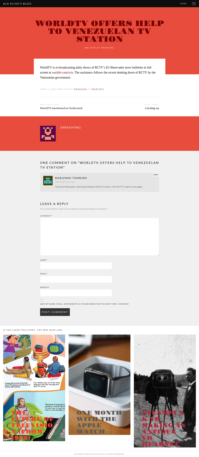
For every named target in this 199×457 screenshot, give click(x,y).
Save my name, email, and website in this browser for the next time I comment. (84, 304)
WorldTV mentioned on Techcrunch (61, 108)
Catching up (152, 108)
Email (44, 273)
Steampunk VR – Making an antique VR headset (164, 428)
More (183, 3)
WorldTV (98, 89)
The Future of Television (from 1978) (32, 425)
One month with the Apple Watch (99, 422)
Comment (46, 216)
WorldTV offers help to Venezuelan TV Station (99, 31)
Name (44, 260)
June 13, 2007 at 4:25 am (64, 182)
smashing (107, 48)
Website (44, 287)
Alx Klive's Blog (17, 3)
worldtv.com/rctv (62, 72)
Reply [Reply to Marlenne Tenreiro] (156, 175)
